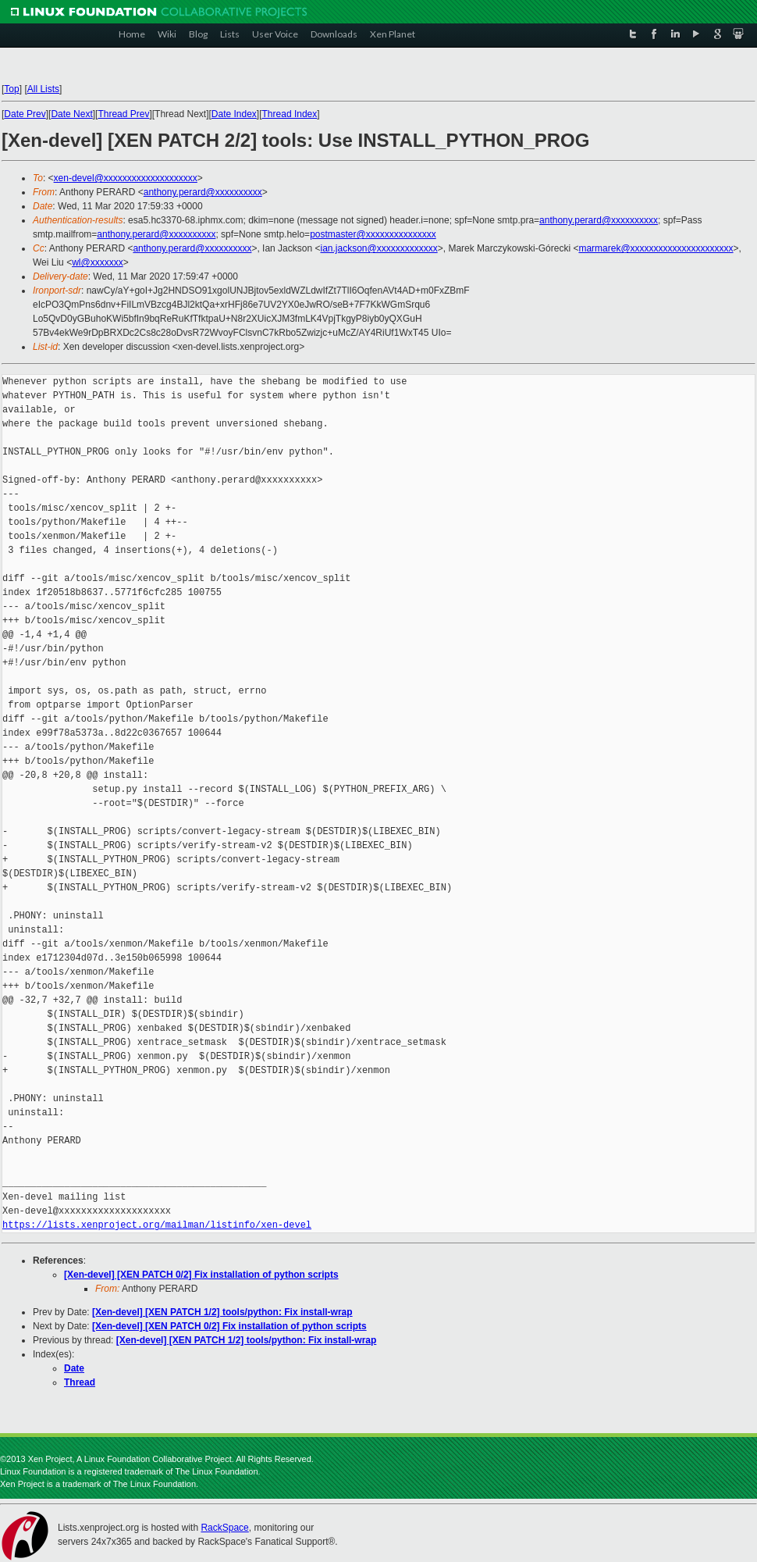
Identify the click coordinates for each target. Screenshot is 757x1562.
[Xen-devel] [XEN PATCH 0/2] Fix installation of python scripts (201, 1274)
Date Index (234, 114)
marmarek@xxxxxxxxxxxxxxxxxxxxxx (655, 248)
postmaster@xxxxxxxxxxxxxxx (373, 234)
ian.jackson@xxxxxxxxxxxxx (378, 248)
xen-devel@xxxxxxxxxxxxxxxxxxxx (125, 178)
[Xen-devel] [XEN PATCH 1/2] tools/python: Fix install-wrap (222, 1312)
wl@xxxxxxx (97, 262)
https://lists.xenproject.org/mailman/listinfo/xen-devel (156, 1225)
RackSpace (224, 1527)
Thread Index (290, 114)
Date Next (71, 114)
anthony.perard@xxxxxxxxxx (203, 192)
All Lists (43, 89)
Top (11, 89)
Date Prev (24, 114)
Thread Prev (123, 114)
